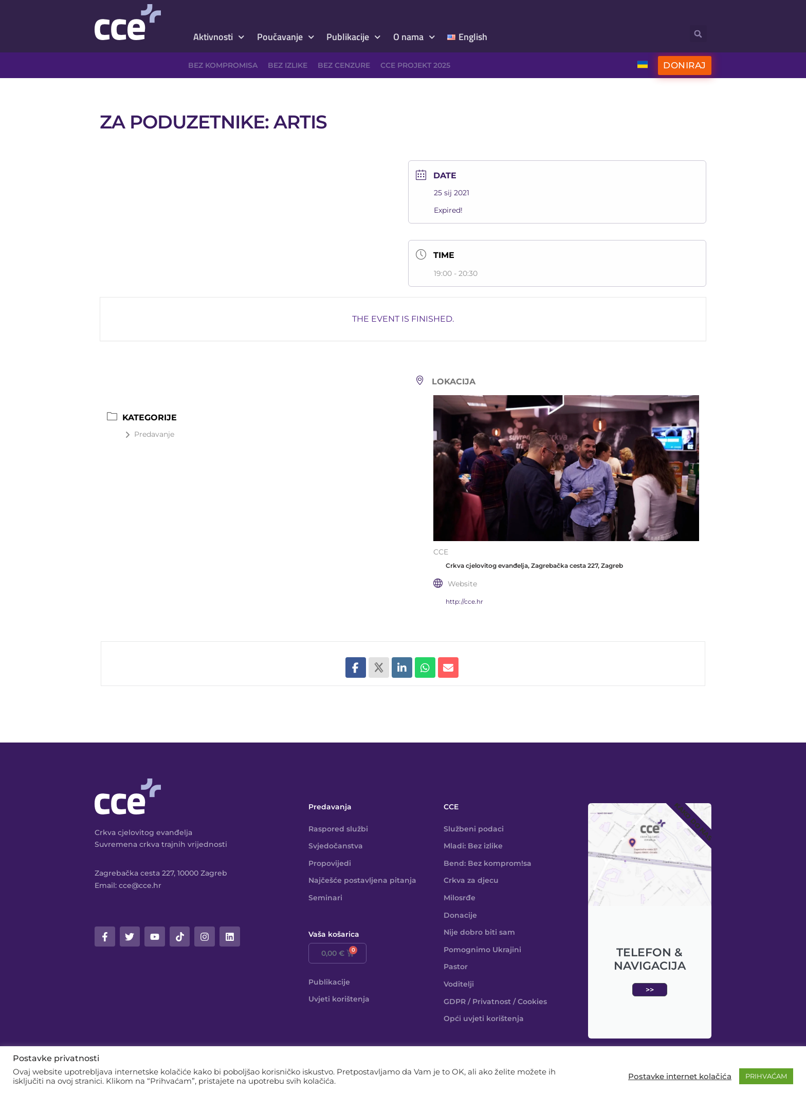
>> (650, 989)
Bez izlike (287, 65)
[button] (698, 33)
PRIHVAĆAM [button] (766, 1076)
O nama (414, 37)
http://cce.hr (464, 601)
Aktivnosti (219, 37)
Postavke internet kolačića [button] (679, 1076)
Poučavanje (286, 37)
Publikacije (353, 37)
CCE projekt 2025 (415, 65)
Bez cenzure (344, 65)
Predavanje (149, 434)
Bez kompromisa (223, 65)
